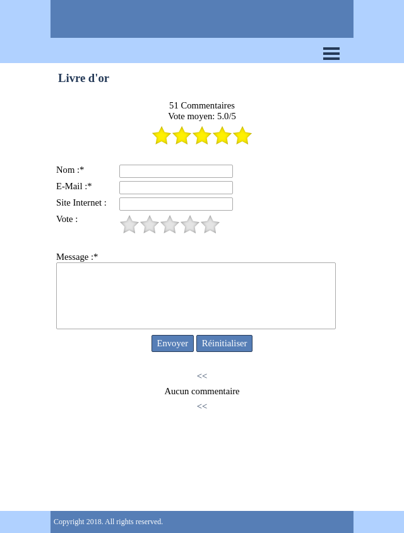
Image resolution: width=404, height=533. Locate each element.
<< (202, 376)
